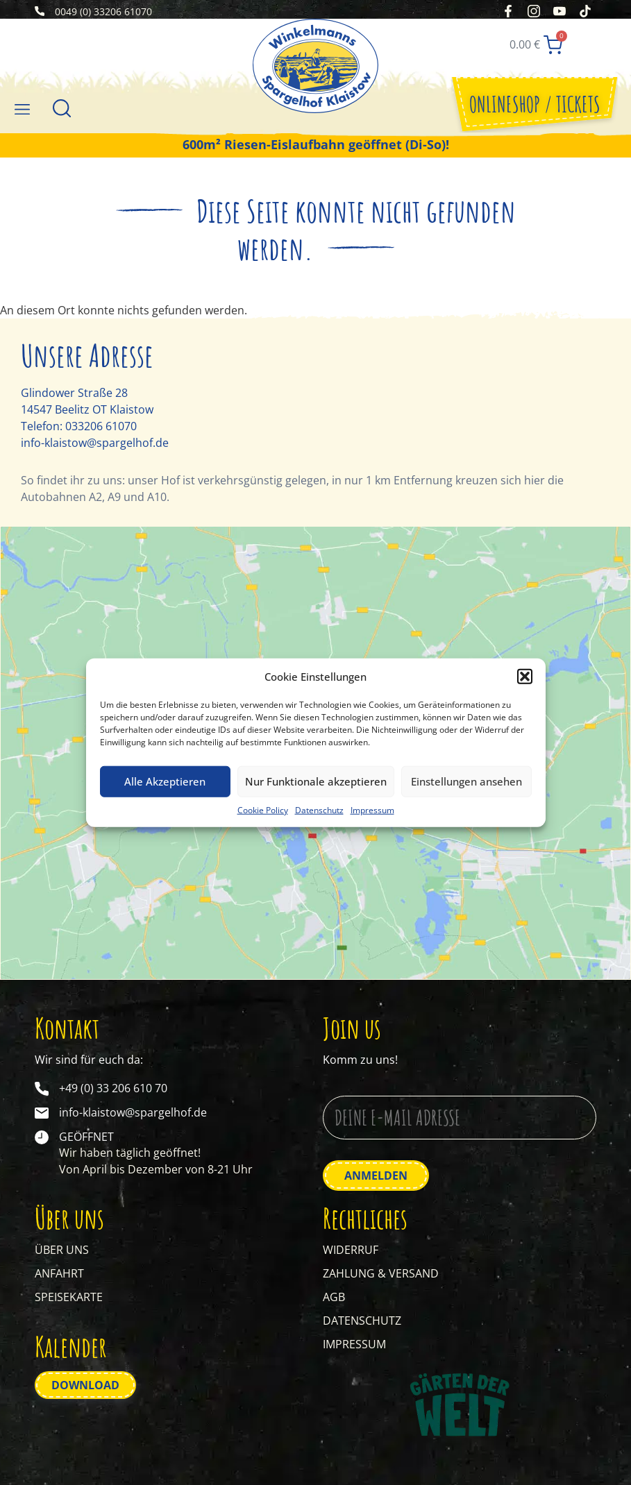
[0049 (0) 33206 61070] (39, 12)
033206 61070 (101, 432)
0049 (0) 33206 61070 (103, 12)
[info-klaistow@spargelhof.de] (42, 1120)
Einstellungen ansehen (466, 781)
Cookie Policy (262, 809)
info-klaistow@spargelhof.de (95, 449)
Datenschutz (319, 809)
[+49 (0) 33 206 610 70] (42, 1096)
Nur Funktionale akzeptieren (316, 781)
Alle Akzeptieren (164, 781)
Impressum (372, 809)
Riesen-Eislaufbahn (284, 150)
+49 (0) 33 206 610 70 (113, 1095)
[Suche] (61, 113)
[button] (525, 677)
